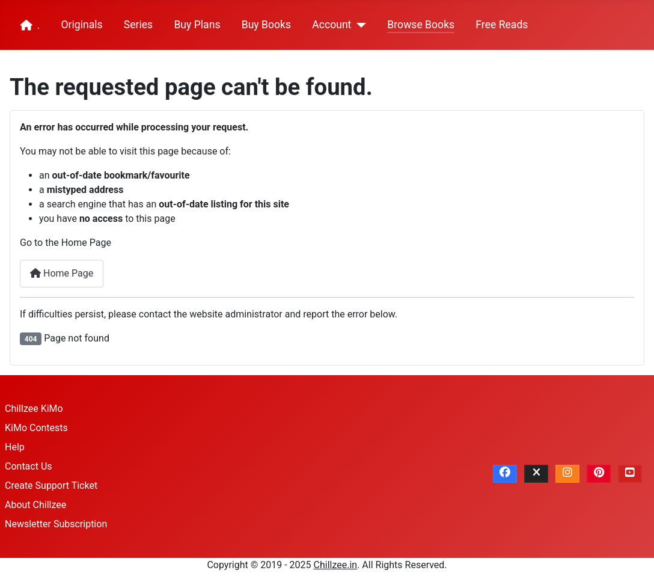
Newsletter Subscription (56, 524)
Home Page (61, 273)
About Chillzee (35, 504)
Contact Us (28, 466)
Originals (81, 25)
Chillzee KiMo (34, 408)
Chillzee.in (336, 565)
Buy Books (266, 25)
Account (331, 25)
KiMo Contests (36, 427)
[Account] (358, 25)
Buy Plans (197, 25)
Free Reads (501, 25)
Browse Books (420, 25)
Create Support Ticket (51, 485)
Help (15, 447)
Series (138, 25)
